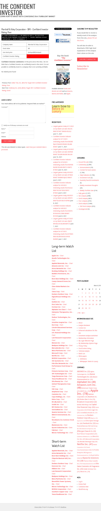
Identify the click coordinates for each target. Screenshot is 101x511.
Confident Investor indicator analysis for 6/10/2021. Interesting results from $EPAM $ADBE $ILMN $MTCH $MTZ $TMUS (63, 165)
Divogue (52, 507)
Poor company (12, 37)
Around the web (84, 162)
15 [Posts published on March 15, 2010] (82, 300)
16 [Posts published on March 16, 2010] (86, 300)
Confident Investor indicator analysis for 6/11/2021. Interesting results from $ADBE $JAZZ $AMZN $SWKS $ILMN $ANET (63, 142)
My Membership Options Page (88, 343)
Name (3, 129)
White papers (83, 356)
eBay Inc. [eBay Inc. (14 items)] (94, 418)
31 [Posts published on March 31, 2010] (89, 308)
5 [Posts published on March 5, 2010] (96, 293)
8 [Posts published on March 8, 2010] (82, 297)
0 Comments (21, 39)
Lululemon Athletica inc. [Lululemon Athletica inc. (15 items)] (84, 436)
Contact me (82, 328)
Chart (61, 255)
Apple (68, 94)
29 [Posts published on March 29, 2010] (82, 308)
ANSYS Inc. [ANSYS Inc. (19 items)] (85, 391)
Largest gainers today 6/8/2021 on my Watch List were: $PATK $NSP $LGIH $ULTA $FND (63, 198)
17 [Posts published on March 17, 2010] (89, 300)
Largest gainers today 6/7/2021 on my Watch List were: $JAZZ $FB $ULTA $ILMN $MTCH (63, 221)
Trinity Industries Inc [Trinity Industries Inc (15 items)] (88, 463)
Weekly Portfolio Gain (87, 190)
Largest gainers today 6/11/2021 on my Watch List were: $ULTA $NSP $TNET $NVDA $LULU (63, 128)
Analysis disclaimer (84, 325)
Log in (80, 481)
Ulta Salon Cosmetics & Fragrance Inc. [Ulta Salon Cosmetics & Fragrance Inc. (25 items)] (88, 466)
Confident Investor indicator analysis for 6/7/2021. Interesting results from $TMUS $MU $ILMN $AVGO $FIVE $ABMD (63, 234)
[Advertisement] (85, 110)
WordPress (63, 507)
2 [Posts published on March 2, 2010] (85, 293)
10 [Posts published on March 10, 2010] (89, 297)
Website (3, 136)
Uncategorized (83, 209)
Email (3, 133)
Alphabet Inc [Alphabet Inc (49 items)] (86, 382)
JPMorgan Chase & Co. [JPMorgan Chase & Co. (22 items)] (86, 431)
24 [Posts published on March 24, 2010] (89, 304)
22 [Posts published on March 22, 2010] (82, 304)
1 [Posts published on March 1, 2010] (82, 293)
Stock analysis (22, 37)
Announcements (85, 167)
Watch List (82, 353)
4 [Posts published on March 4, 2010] (92, 293)
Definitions (83, 359)
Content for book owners (88, 170)
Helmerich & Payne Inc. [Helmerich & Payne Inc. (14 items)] (89, 428)
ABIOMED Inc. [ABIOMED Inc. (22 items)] (83, 371)
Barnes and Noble (57, 94)
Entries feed (82, 484)
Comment (4, 107)
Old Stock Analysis (85, 206)
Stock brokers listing (85, 348)
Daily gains (82, 193)
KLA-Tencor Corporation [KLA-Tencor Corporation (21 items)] (87, 434)
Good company (83, 198)
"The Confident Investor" (63, 59)
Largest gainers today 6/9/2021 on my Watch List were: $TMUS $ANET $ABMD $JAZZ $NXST (63, 175)
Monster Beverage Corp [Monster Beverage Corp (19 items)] (88, 441)
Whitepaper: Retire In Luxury (89, 361)
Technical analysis (84, 351)
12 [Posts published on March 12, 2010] (96, 297)
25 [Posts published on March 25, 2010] (93, 304)
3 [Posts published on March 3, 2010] (89, 293)
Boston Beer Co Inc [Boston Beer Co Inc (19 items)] (87, 399)
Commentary (82, 164)
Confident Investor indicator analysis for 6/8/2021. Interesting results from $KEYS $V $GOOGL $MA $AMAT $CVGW (62, 211)
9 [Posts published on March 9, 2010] (85, 297)
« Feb (78, 313)
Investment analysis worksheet (88, 335)
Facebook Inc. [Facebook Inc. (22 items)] (89, 423)
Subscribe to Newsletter (83, 67)
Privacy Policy (83, 346)
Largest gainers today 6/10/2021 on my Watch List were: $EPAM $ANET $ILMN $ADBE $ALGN (63, 152)
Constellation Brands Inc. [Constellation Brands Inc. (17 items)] (88, 412)
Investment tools (85, 177)
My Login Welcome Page (86, 341)
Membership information (86, 338)
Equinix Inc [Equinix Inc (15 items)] (81, 421)
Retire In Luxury (58, 110)
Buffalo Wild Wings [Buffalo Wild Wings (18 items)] (84, 404)
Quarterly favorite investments (89, 180)
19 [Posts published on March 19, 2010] (96, 300)
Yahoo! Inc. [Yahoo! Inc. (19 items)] (85, 471)
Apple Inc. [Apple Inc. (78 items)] (87, 392)
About (80, 323)
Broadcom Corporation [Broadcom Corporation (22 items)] (87, 402)
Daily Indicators (85, 175)
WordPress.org (83, 489)
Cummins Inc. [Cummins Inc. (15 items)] (82, 415)
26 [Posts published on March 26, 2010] (96, 304)
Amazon (69, 91)
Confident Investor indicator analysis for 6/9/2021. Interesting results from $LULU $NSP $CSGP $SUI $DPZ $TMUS (62, 188)
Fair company (83, 196)
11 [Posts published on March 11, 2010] (93, 297)
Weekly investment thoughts (89, 185)
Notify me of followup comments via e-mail (16, 125)
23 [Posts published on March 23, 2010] (86, 304)
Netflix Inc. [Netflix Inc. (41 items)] (85, 444)
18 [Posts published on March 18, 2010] (93, 300)
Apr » (83, 313)
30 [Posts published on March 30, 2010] (86, 308)
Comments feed (83, 486)
